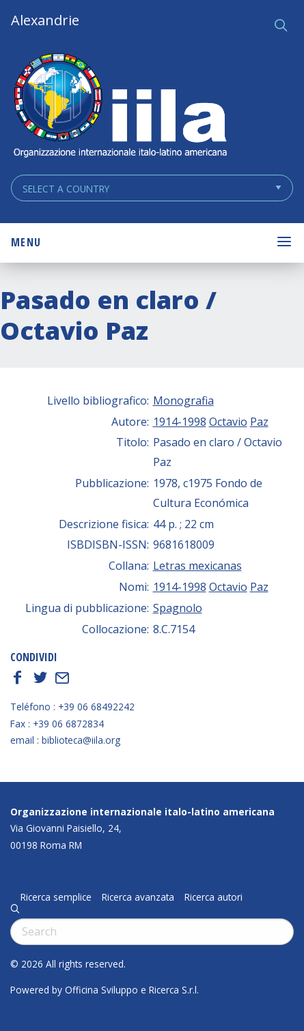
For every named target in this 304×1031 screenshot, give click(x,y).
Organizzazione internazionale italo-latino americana (142, 811)
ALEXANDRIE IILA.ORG (119, 106)
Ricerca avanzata (138, 897)
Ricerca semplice (56, 897)
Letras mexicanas (197, 565)
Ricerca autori (213, 897)
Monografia (183, 400)
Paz (259, 421)
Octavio (228, 421)
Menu (26, 242)
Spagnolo (177, 607)
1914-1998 (179, 421)
